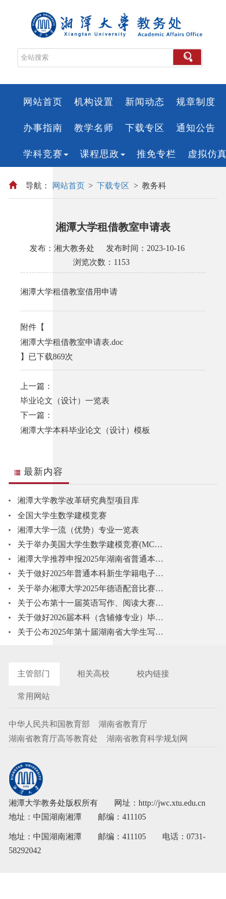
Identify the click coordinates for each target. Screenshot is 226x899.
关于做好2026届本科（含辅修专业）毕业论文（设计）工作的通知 (92, 617)
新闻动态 (145, 102)
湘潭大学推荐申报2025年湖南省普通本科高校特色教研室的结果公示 (92, 559)
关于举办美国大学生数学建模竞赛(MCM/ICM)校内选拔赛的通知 (92, 544)
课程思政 (102, 154)
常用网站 (33, 696)
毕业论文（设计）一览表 (65, 400)
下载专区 (145, 128)
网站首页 (43, 102)
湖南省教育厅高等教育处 (53, 738)
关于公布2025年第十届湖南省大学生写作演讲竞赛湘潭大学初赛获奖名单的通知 (92, 632)
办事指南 (43, 128)
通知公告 (196, 128)
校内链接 (153, 673)
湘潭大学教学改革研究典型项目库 (78, 500)
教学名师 (94, 128)
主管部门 (33, 673)
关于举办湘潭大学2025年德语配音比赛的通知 (92, 588)
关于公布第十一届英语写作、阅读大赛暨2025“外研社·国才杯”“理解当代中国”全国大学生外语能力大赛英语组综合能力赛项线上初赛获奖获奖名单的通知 (92, 603)
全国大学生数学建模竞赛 (62, 515)
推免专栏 (156, 154)
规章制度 (196, 102)
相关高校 (93, 673)
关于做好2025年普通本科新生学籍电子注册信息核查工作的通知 (92, 573)
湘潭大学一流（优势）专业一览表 (78, 530)
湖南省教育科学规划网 (147, 738)
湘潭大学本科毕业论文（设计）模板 (85, 430)
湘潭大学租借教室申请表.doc (71, 342)
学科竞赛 (45, 154)
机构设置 (94, 102)
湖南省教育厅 (123, 724)
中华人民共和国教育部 (49, 724)
